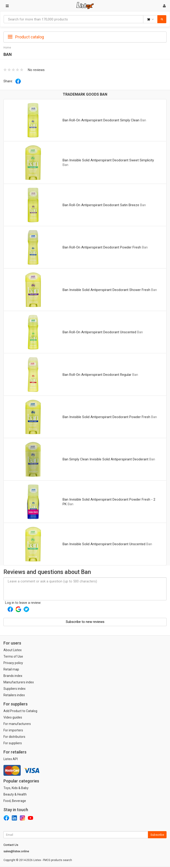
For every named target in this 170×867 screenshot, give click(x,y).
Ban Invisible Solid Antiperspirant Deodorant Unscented (104, 544)
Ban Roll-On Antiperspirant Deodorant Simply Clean (101, 120)
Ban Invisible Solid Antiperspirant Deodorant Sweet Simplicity (108, 160)
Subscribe (157, 834)
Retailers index (14, 695)
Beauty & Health (15, 794)
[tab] (85, 36)
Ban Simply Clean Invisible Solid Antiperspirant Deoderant (105, 459)
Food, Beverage (14, 801)
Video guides (12, 717)
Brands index (12, 676)
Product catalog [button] (26, 37)
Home (7, 47)
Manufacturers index (18, 682)
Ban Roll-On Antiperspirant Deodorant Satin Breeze (101, 205)
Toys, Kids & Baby (16, 788)
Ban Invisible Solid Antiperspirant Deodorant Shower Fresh (106, 290)
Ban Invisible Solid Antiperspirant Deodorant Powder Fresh (106, 417)
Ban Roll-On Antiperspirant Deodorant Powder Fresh (102, 247)
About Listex (12, 650)
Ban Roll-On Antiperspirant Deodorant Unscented (99, 332)
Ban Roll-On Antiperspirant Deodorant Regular (97, 375)
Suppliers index (14, 688)
